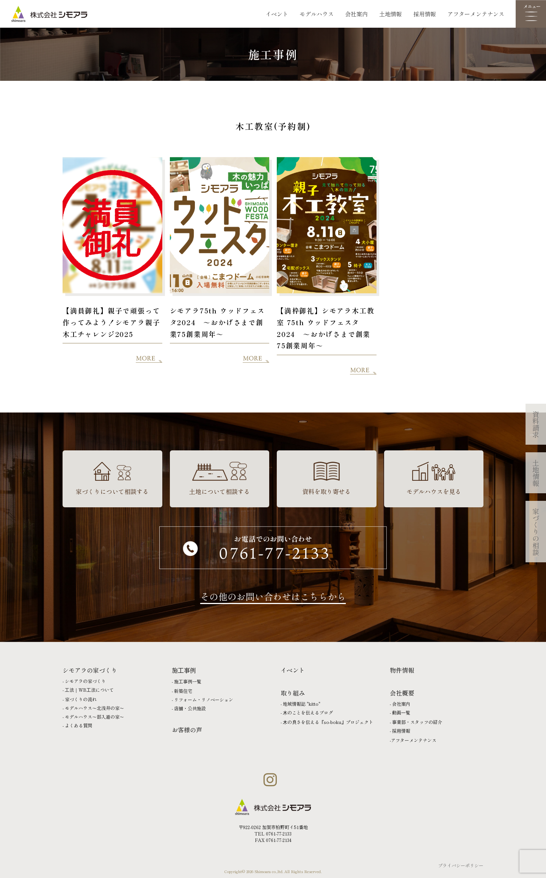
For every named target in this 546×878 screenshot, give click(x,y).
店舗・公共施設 (190, 708)
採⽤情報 (401, 730)
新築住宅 (183, 691)
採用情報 (424, 14)
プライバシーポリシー (460, 865)
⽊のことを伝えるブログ (308, 712)
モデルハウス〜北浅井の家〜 (94, 708)
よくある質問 (78, 725)
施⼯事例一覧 (187, 681)
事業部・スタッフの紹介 (417, 722)
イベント (276, 14)
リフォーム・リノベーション (203, 699)
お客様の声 (187, 729)
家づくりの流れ (81, 699)
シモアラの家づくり (85, 681)
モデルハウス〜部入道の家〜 (94, 716)
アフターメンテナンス (475, 14)
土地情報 (390, 14)
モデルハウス (317, 14)
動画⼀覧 (401, 712)
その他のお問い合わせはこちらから (273, 596)
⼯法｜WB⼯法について (89, 689)
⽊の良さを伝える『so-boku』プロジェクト (328, 722)
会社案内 (356, 14)
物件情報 (402, 670)
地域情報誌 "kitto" (301, 703)
